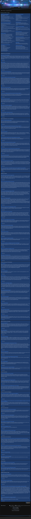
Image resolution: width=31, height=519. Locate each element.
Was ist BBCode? (3, 45)
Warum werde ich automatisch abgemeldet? (5, 20)
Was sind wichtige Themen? (4, 49)
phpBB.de (11, 145)
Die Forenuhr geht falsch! (3, 25)
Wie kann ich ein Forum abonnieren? (20, 40)
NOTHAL (17, 507)
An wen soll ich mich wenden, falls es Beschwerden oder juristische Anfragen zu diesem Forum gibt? (22, 48)
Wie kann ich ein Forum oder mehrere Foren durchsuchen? (22, 32)
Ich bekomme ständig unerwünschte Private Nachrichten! (22, 23)
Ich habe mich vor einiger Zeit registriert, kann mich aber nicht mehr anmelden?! (7, 18)
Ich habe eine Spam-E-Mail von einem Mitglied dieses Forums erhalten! (22, 24)
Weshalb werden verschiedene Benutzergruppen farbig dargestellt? (22, 18)
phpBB (13, 506)
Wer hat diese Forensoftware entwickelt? (20, 46)
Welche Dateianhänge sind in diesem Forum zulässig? (21, 43)
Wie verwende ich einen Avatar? (4, 29)
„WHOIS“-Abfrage (24, 487)
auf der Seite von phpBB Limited (16, 476)
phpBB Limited (5, 145)
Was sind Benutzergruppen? (19, 16)
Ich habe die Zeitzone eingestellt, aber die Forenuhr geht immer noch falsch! (8, 26)
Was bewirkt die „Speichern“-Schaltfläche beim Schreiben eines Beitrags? (8, 41)
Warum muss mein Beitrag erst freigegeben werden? (6, 42)
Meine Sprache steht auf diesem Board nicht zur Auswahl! (7, 27)
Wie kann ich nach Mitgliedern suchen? (20, 34)
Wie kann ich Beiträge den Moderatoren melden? (6, 40)
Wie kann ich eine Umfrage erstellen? (5, 36)
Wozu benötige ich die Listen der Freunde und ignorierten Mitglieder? (22, 27)
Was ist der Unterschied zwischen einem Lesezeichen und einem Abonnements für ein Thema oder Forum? (23, 37)
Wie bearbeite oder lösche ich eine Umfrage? (6, 37)
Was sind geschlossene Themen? (4, 50)
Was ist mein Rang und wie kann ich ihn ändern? (6, 30)
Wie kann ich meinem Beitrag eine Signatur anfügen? (6, 35)
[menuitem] (12, 7)
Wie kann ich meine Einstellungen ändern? (5, 23)
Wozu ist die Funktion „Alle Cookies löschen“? (6, 21)
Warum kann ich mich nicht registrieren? (5, 16)
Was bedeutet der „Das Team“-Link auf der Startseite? (21, 20)
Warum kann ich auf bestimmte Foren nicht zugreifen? (7, 38)
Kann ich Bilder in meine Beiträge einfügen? (5, 47)
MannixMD (18, 508)
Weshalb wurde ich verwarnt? (4, 39)
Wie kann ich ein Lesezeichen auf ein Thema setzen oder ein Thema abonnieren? (22, 39)
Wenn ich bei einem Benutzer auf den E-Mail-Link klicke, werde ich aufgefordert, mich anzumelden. (7, 31)
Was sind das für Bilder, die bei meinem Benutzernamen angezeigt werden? (8, 28)
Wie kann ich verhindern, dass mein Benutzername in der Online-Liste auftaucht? (8, 24)
